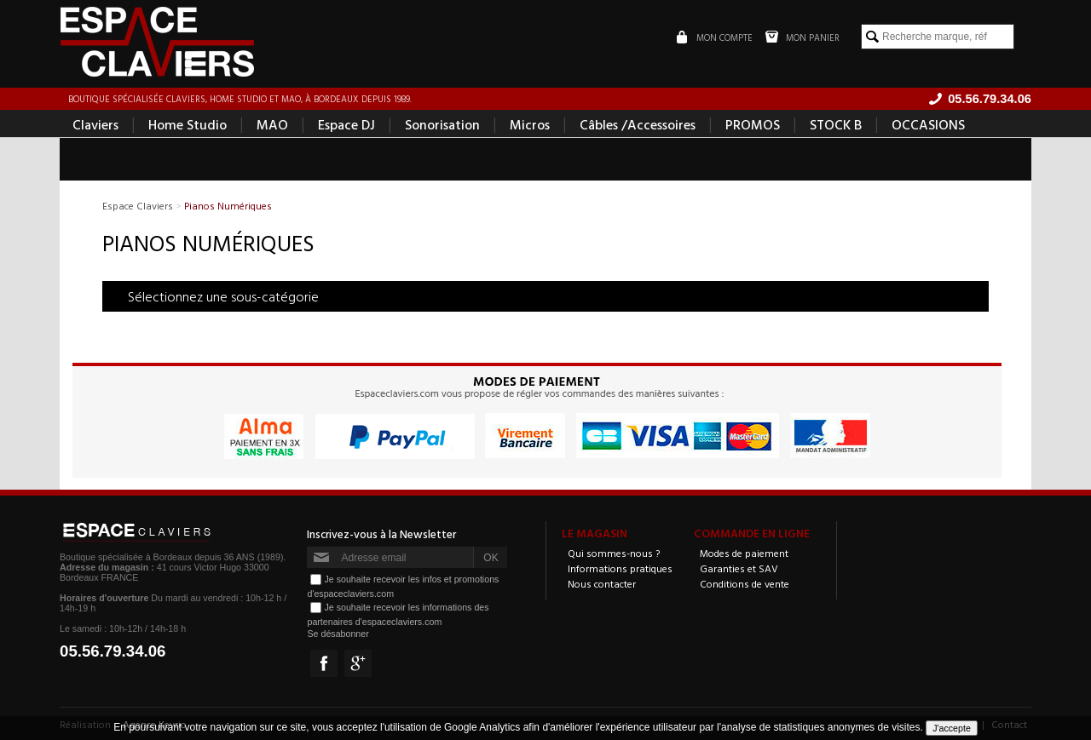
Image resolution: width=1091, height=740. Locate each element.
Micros (530, 124)
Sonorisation (442, 124)
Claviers (95, 124)
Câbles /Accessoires (638, 124)
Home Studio (187, 124)
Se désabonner (337, 633)
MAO (272, 124)
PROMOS (752, 124)
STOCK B (836, 124)
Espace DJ (346, 124)
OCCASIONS (928, 124)
